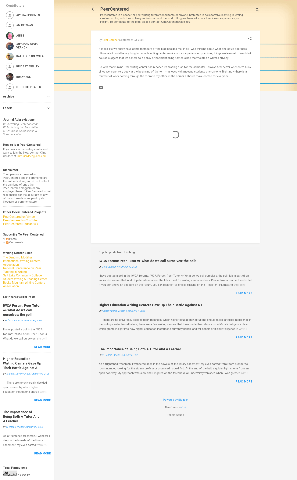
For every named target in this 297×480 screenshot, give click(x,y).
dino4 (183, 407)
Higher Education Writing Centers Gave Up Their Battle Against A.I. (151, 305)
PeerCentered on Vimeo (19, 217)
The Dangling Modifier (17, 257)
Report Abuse (175, 415)
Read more (244, 293)
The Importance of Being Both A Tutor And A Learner (140, 349)
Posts (11, 239)
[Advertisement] (175, 208)
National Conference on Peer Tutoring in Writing (22, 270)
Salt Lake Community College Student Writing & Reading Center (25, 277)
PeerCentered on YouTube (20, 220)
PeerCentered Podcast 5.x (20, 224)
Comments (14, 242)
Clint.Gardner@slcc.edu (31, 156)
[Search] (257, 10)
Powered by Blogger (175, 399)
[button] (250, 38)
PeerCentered (114, 9)
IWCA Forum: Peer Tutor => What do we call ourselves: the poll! (147, 261)
